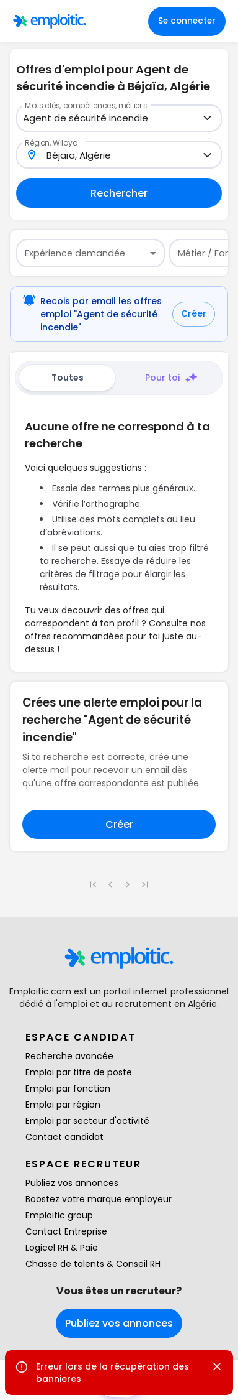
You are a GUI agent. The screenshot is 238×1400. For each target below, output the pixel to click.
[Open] (207, 118)
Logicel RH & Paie (61, 1247)
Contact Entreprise (66, 1231)
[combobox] (111, 118)
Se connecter (187, 21)
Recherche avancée (69, 1056)
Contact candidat (64, 1137)
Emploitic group (59, 1215)
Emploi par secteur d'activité (87, 1121)
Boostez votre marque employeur (98, 1199)
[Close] (217, 1366)
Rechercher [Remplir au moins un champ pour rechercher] (119, 193)
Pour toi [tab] (171, 377)
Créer (193, 313)
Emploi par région (62, 1104)
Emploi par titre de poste (78, 1072)
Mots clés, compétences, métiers (86, 105)
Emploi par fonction (67, 1088)
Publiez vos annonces (71, 1183)
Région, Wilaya (51, 142)
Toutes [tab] (67, 377)
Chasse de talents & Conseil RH (93, 1264)
